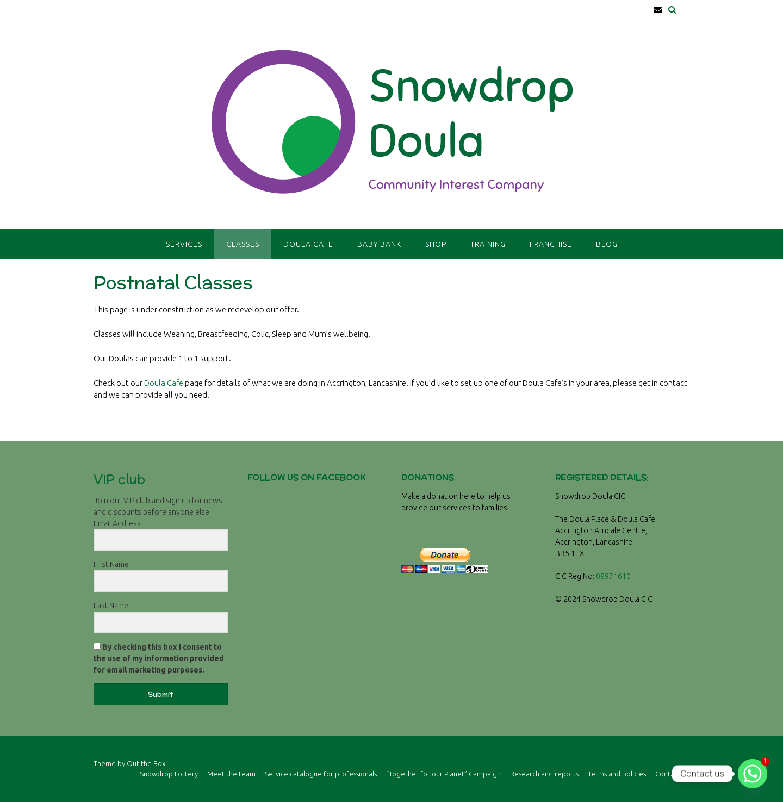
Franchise (551, 244)
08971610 (613, 576)
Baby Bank (379, 244)
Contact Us (672, 774)
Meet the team (231, 774)
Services (184, 244)
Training (488, 244)
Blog (607, 244)
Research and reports (544, 774)
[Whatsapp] (752, 773)
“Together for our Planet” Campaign (443, 774)
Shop (435, 244)
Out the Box (146, 763)
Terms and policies (617, 774)
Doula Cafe (308, 244)
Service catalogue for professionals (321, 774)
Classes (242, 244)
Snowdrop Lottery (169, 774)
